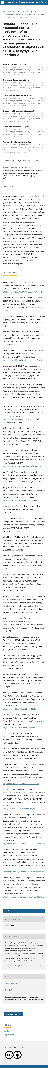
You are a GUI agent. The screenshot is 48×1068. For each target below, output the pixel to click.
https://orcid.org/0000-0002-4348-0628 (15, 121)
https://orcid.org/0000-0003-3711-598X (15, 137)
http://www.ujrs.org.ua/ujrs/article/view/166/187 (23, 843)
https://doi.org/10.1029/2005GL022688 (19, 727)
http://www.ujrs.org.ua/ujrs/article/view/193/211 (23, 897)
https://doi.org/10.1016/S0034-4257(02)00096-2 (22, 466)
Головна (7, 12)
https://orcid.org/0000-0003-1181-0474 (14, 106)
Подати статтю (13, 1014)
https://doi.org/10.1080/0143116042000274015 (22, 360)
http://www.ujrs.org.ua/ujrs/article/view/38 (21, 783)
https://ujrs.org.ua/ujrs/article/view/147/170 (21, 808)
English (7, 1031)
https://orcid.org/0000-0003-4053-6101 (15, 152)
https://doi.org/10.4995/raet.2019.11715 (19, 709)
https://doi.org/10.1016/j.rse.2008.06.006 (20, 500)
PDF (7, 911)
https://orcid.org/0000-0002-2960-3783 (15, 90)
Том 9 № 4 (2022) (28, 12)
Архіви (16, 12)
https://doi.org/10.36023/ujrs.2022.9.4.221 (24, 161)
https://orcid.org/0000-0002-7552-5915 (15, 75)
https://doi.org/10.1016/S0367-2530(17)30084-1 (22, 292)
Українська (9, 1034)
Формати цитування (16, 965)
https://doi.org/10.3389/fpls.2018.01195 (19, 419)
